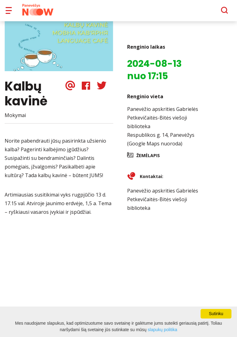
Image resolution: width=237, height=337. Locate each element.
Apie (126, 12)
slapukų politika (162, 329)
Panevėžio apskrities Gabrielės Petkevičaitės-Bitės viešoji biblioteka (162, 122)
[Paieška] (207, 12)
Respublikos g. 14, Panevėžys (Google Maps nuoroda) (160, 143)
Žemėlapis (148, 160)
